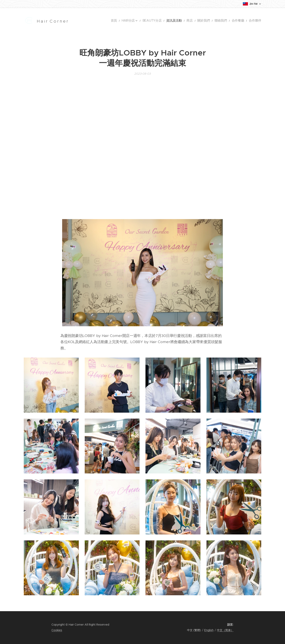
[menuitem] (132, 21)
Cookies (56, 630)
